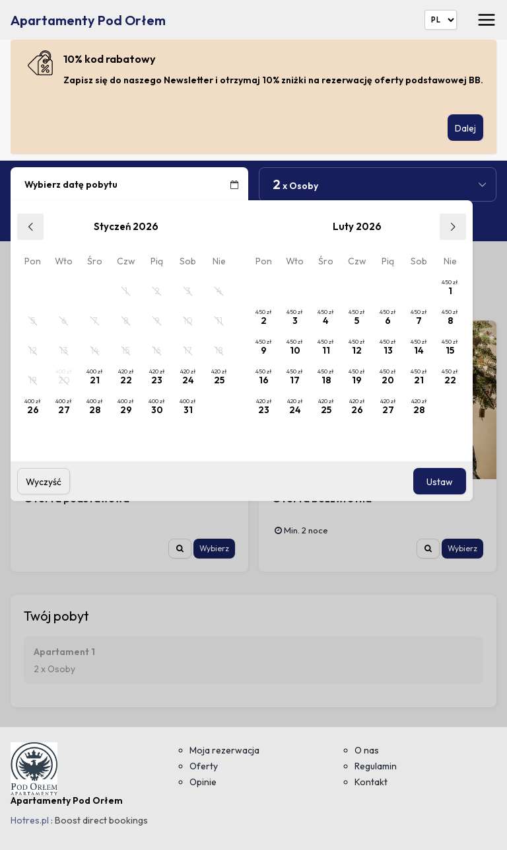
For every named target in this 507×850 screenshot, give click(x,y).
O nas (367, 750)
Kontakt (371, 782)
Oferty (203, 766)
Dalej (465, 128)
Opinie (203, 782)
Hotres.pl (30, 820)
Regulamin (376, 766)
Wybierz (214, 548)
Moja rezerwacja (224, 750)
